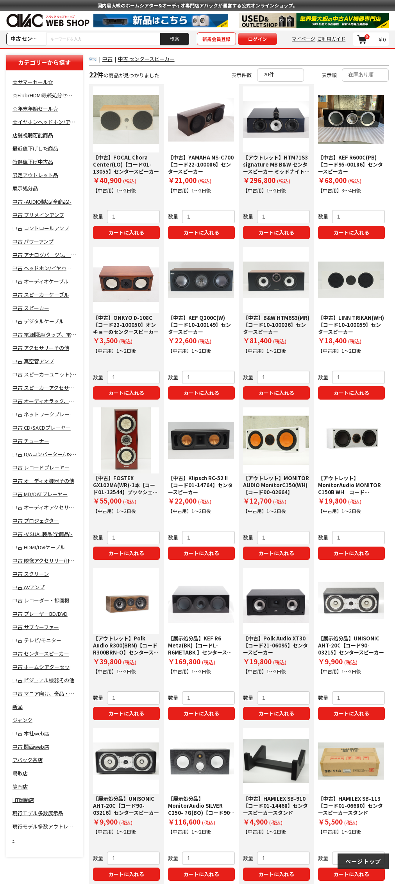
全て (93, 59)
